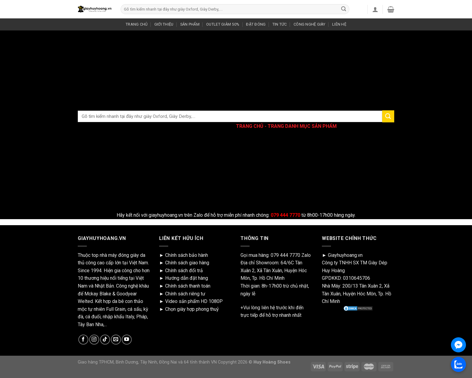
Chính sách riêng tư (185, 294)
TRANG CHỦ (136, 24)
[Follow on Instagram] (94, 340)
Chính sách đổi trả (184, 270)
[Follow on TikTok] (105, 340)
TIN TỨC (279, 24)
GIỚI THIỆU (164, 24)
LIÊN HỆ (339, 24)
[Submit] (343, 9)
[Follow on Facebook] (83, 340)
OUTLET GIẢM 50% (222, 24)
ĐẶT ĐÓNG (256, 24)
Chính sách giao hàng (187, 263)
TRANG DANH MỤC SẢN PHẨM (302, 126)
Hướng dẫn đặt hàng (186, 278)
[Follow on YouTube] (127, 340)
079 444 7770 (285, 255)
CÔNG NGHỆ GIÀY (310, 24)
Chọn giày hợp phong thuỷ (192, 309)
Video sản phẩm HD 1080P (194, 301)
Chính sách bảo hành (186, 255)
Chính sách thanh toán (187, 286)
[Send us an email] (116, 340)
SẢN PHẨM (190, 24)
